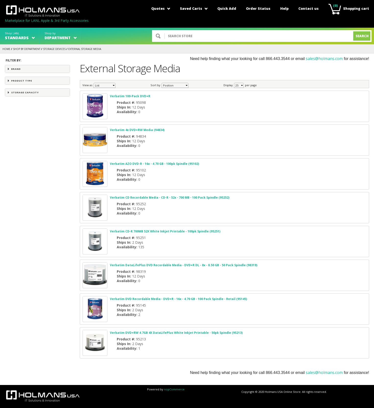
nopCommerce (174, 389)
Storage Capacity (25, 92)
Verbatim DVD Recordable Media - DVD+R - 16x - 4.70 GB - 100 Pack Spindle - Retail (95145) (178, 299)
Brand (16, 69)
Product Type (21, 80)
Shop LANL (20, 35)
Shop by (61, 35)
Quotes (160, 8)
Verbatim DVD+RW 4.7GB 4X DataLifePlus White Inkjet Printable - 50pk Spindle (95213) (176, 333)
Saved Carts (194, 8)
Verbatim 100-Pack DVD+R (130, 96)
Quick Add (226, 8)
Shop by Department (26, 49)
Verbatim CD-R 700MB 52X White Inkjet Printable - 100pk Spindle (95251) (165, 231)
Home (6, 49)
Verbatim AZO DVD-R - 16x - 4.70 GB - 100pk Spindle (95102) (154, 164)
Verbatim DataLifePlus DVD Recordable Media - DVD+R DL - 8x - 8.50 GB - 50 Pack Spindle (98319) (183, 265)
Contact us (308, 8)
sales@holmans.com (324, 58)
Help (284, 8)
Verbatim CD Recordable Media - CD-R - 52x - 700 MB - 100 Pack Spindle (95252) (169, 197)
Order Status (258, 8)
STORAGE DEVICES (54, 49)
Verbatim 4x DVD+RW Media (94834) (137, 130)
